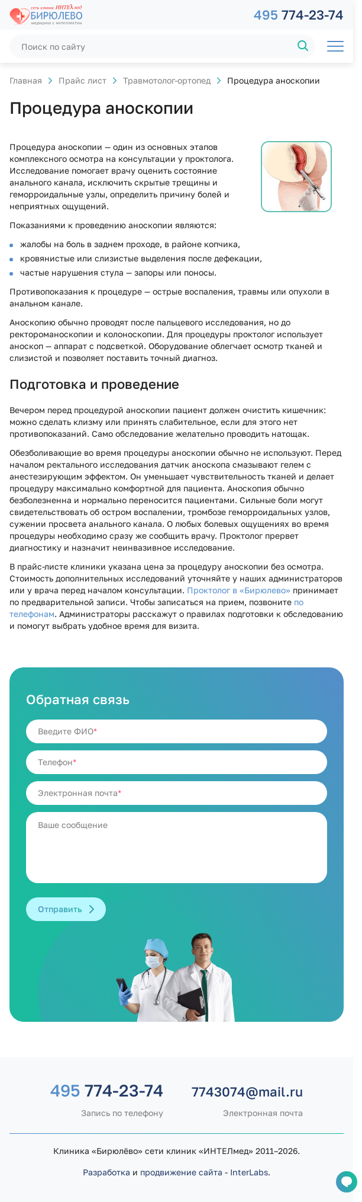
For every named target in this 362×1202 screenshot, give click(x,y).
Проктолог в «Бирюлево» (238, 590)
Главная (25, 80)
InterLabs (249, 1172)
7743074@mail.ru (247, 1091)
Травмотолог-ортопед (167, 80)
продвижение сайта (181, 1172)
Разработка (106, 1172)
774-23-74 (299, 15)
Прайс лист (82, 80)
